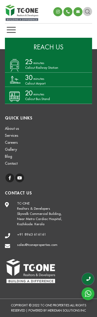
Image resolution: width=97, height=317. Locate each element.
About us (12, 128)
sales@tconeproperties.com (78, 11)
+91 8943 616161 (31, 234)
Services (11, 135)
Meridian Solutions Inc (67, 310)
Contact (11, 163)
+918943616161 (67, 11)
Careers (11, 142)
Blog (8, 156)
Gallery (11, 149)
